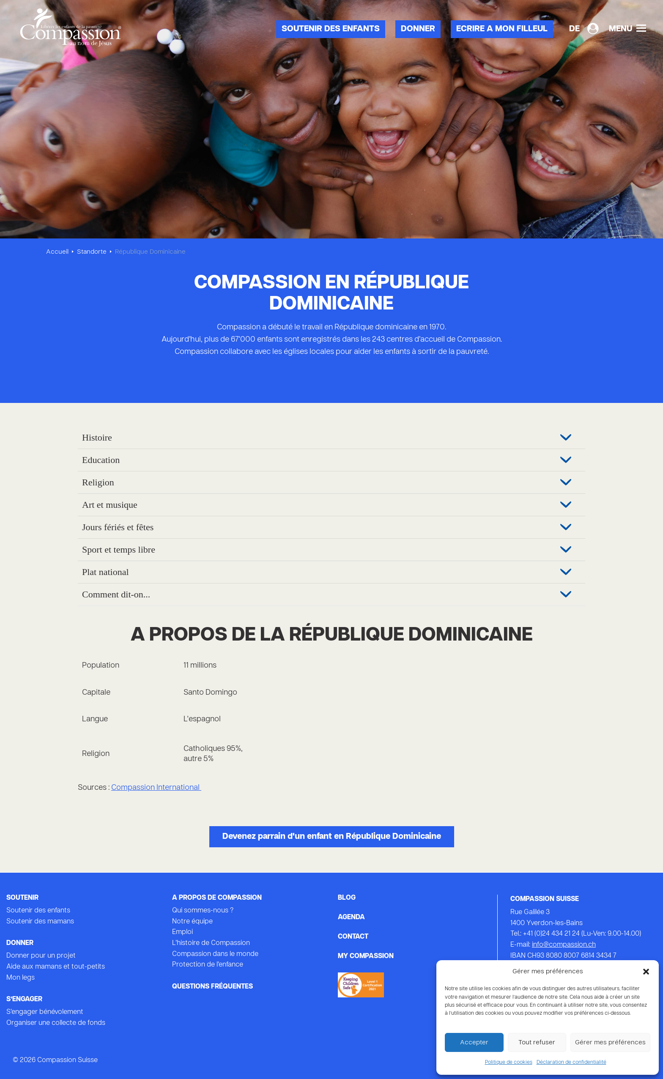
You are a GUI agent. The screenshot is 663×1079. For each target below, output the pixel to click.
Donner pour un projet (41, 956)
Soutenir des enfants (331, 29)
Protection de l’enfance (207, 964)
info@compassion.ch (564, 945)
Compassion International (156, 787)
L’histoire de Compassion (211, 943)
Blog (347, 898)
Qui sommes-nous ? (202, 910)
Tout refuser (536, 1043)
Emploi (182, 932)
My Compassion (366, 956)
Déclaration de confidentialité (571, 1062)
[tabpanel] (331, 127)
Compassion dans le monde (215, 954)
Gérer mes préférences (610, 1043)
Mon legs (20, 978)
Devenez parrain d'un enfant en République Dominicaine (331, 837)
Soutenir (22, 898)
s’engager (24, 999)
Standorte (92, 252)
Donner (418, 29)
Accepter (474, 1043)
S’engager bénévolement (44, 1012)
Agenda (351, 917)
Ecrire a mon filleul (502, 29)
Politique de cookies (508, 1062)
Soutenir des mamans (40, 921)
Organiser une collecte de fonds (55, 1023)
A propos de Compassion (217, 898)
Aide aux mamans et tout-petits (55, 967)
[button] (646, 971)
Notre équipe (192, 921)
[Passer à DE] (574, 29)
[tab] (331, 438)
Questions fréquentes (212, 986)
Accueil (57, 252)
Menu (627, 29)
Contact (353, 937)
